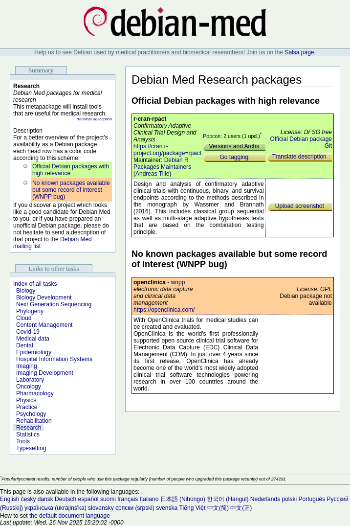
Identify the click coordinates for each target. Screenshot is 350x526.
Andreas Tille (152, 173)
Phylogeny (30, 311)
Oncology (28, 386)
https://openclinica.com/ (164, 309)
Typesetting (31, 448)
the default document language (69, 515)
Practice (26, 407)
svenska (166, 507)
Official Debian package (301, 139)
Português (311, 499)
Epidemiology (33, 352)
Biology (25, 290)
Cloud (23, 318)
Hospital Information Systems (54, 359)
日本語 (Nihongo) (182, 499)
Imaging (26, 366)
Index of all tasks (35, 283)
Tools (23, 441)
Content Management (44, 324)
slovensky (101, 507)
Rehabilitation (34, 420)
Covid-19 (28, 331)
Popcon (211, 136)
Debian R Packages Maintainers (162, 163)
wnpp (178, 282)
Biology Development (43, 297)
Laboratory (30, 379)
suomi (108, 499)
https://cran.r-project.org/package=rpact (167, 150)
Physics (26, 400)
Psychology (31, 414)
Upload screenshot (299, 206)
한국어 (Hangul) (227, 499)
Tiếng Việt (192, 507)
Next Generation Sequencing (53, 304)
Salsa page (299, 52)
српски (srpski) (134, 507)
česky (28, 499)
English (9, 499)
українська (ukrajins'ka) (55, 507)
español (88, 499)
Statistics (28, 434)
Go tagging (233, 157)
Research (28, 427)
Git (328, 145)
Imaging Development (44, 372)
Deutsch (65, 499)
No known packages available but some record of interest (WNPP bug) (71, 190)
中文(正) (241, 507)
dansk (45, 499)
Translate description (94, 119)
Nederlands (265, 499)
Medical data (32, 338)
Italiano (149, 499)
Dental (24, 345)
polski (289, 499)
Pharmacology (35, 393)
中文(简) (218, 507)
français (127, 499)
